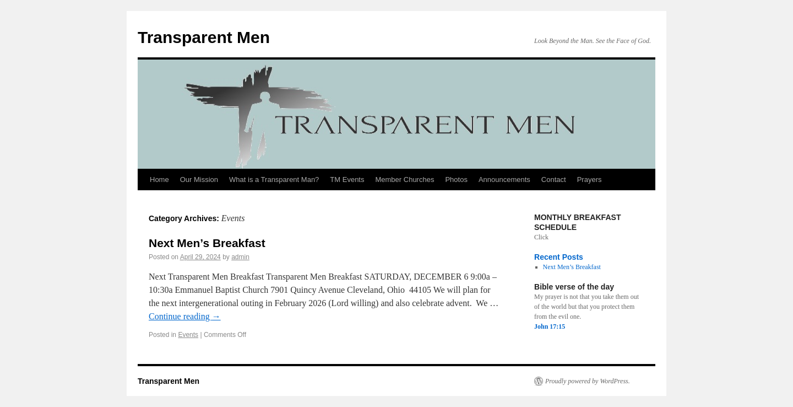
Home (159, 179)
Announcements (504, 179)
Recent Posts (558, 257)
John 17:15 (549, 326)
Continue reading (185, 316)
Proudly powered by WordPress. (587, 381)
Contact (553, 179)
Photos (456, 179)
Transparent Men (204, 37)
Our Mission (199, 179)
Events (188, 335)
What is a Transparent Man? (274, 179)
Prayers (589, 179)
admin (240, 257)
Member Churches (404, 179)
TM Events (347, 179)
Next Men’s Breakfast (207, 243)
